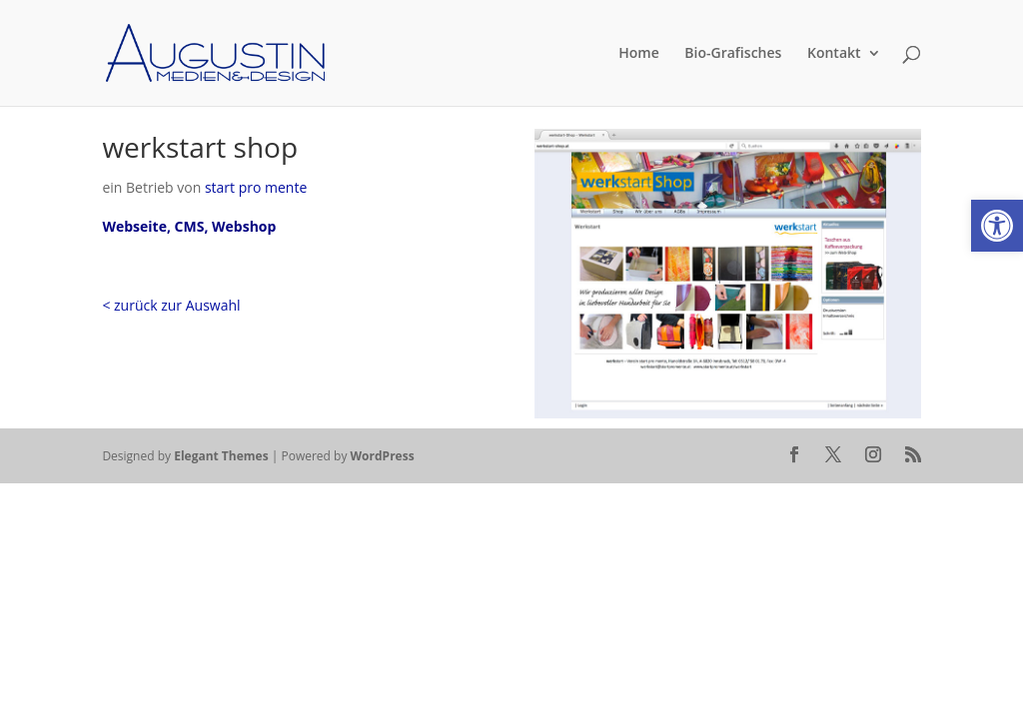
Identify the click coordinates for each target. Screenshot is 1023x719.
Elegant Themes (221, 455)
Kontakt (834, 54)
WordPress (383, 455)
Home (638, 54)
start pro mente (256, 187)
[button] (997, 226)
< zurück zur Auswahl (171, 305)
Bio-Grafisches (732, 54)
